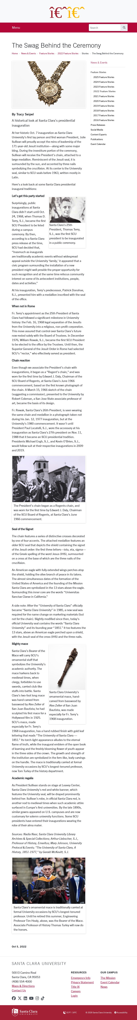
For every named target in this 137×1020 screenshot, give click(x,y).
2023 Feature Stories (103, 86)
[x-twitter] (20, 998)
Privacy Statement (82, 982)
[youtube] (31, 998)
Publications (97, 139)
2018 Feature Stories (103, 110)
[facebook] (14, 998)
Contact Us (19, 990)
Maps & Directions (23, 986)
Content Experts (99, 134)
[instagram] (37, 998)
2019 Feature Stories (103, 105)
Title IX (75, 986)
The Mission (108, 977)
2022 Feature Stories (68, 53)
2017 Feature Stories (103, 115)
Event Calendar (98, 144)
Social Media (97, 129)
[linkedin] (25, 998)
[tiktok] (42, 998)
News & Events (28, 53)
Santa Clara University (39, 963)
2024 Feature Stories (103, 81)
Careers (75, 991)
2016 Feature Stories (103, 120)
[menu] (16, 27)
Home (15, 53)
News (104, 986)
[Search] (105, 27)
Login (74, 995)
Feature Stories (46, 53)
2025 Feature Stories (103, 77)
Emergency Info (80, 977)
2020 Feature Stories (103, 101)
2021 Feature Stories (103, 96)
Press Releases (98, 124)
